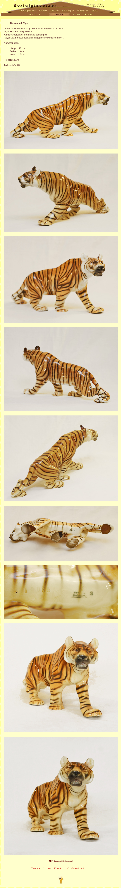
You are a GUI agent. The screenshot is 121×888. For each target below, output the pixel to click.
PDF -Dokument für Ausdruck (61, 861)
